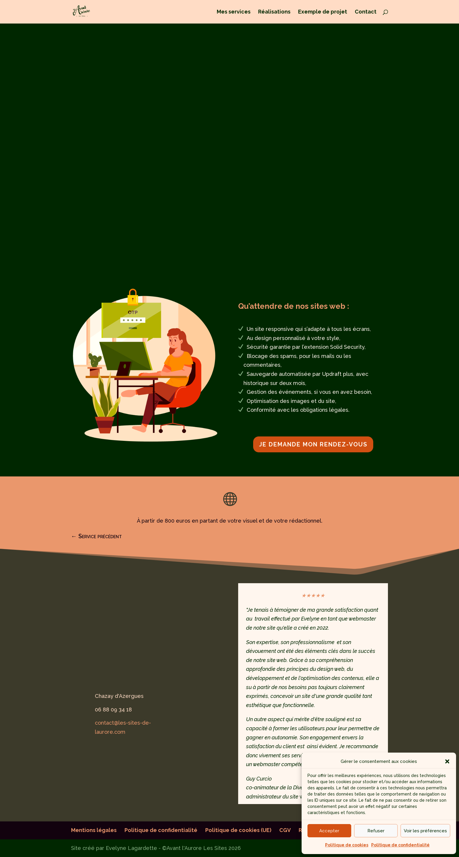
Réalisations (274, 12)
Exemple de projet (322, 12)
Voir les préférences (425, 830)
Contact (365, 12)
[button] (447, 761)
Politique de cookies (346, 845)
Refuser (375, 830)
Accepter (329, 830)
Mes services (233, 12)
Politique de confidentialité (400, 845)
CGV (285, 830)
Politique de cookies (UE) (238, 830)
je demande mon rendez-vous (313, 444)
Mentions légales (94, 830)
